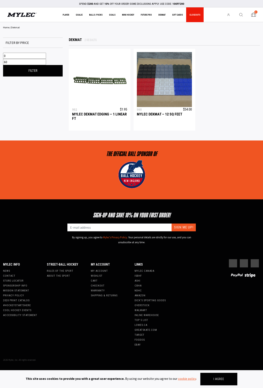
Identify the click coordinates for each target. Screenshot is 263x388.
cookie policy (187, 379)
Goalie (79, 15)
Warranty (98, 290)
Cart (94, 280)
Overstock (142, 305)
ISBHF (138, 275)
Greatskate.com (146, 329)
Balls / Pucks (96, 15)
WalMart (141, 310)
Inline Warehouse (147, 315)
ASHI (137, 280)
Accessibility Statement (20, 315)
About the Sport (58, 275)
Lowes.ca (141, 324)
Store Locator (13, 280)
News (6, 270)
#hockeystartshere (17, 305)
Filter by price (17, 43)
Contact (9, 275)
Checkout (98, 285)
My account (99, 270)
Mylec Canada (144, 270)
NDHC (138, 290)
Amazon (140, 295)
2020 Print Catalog (16, 300)
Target (139, 334)
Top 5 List (141, 320)
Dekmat (162, 15)
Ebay (138, 344)
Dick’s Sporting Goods (150, 300)
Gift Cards (177, 15)
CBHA (138, 285)
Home (6, 27)
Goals (112, 15)
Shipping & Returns (104, 295)
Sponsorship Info (15, 285)
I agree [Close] (218, 379)
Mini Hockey (128, 15)
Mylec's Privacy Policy (115, 237)
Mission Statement (16, 290)
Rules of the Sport (60, 270)
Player (66, 15)
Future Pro (146, 15)
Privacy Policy (13, 295)
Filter (32, 71)
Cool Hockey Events (17, 310)
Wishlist (97, 275)
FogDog (140, 339)
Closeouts (194, 15)
